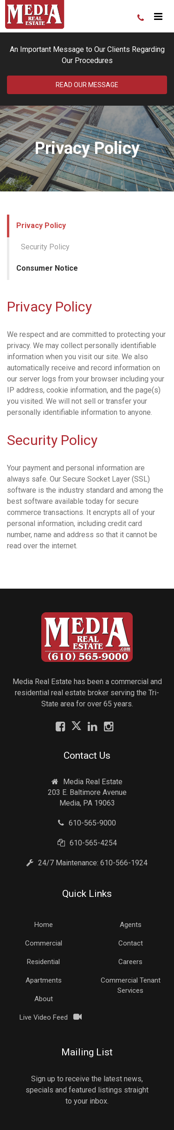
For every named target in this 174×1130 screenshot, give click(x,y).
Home (43, 925)
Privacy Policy (41, 225)
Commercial (43, 943)
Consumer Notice (47, 268)
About (43, 999)
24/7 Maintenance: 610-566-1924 (87, 862)
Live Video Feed (43, 1017)
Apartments (44, 980)
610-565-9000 (87, 823)
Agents (131, 925)
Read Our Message (87, 85)
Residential (43, 962)
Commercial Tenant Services (131, 985)
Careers (130, 962)
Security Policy (45, 246)
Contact (130, 943)
